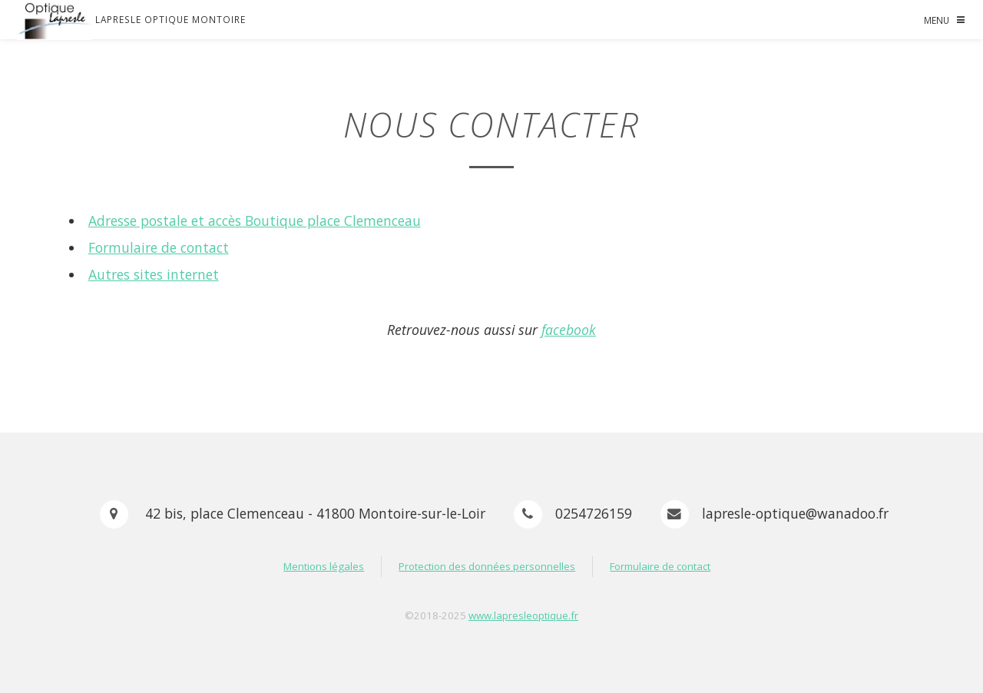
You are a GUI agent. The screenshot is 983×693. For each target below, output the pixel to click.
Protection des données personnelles (487, 566)
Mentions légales (323, 566)
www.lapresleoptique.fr (523, 615)
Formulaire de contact (158, 247)
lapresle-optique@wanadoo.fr (795, 513)
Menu (936, 20)
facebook (568, 329)
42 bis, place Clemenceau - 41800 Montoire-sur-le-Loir (313, 513)
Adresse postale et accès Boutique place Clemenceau (254, 220)
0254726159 (593, 513)
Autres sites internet (153, 274)
